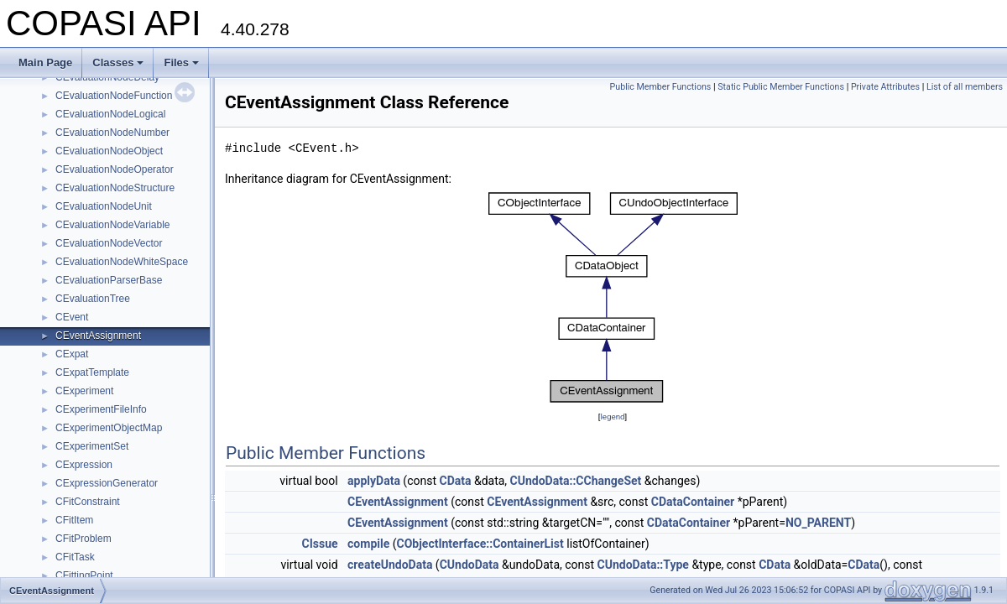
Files (181, 62)
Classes (117, 62)
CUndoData (469, 564)
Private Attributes (885, 86)
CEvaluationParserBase (108, 280)
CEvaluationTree (92, 299)
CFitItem (74, 520)
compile (368, 543)
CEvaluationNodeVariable (112, 225)
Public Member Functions (661, 86)
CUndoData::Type (643, 564)
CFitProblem (83, 538)
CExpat (71, 354)
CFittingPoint (84, 575)
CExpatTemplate (92, 372)
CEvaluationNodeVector (108, 243)
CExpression (83, 465)
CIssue (320, 543)
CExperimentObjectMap (108, 428)
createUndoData (389, 564)
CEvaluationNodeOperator (114, 169)
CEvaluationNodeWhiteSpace (121, 262)
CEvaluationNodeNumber (112, 132)
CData (455, 480)
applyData (373, 480)
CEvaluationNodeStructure (115, 188)
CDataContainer (692, 501)
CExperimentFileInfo (101, 409)
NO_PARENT (818, 522)
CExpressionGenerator (106, 483)
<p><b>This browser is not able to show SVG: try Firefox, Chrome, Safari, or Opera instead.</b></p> (613, 298)
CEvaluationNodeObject (109, 151)
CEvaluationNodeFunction (113, 96)
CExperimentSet (91, 446)
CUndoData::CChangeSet (576, 480)
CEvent (71, 317)
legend (612, 416)
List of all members (964, 86)
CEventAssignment (98, 335)
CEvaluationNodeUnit (103, 206)
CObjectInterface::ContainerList (480, 543)
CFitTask (75, 557)
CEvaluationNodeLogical (110, 114)
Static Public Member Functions (780, 86)
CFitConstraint (87, 502)
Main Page (45, 62)
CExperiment (84, 391)
